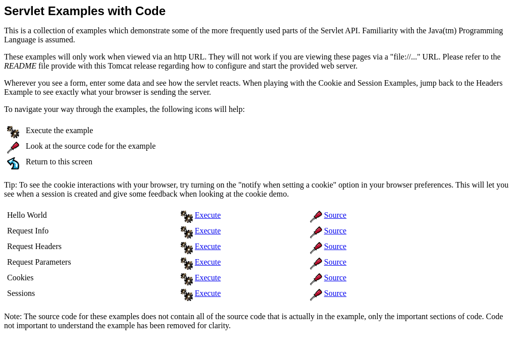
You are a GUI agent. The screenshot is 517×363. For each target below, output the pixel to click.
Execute (208, 215)
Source (335, 215)
